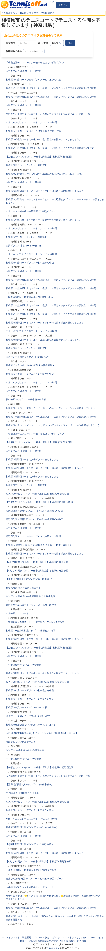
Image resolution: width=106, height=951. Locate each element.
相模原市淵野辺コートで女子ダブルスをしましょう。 (33, 459)
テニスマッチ (53, 948)
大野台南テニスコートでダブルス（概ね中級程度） (32, 605)
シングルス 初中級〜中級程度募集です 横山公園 (30, 596)
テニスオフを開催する (43, 13)
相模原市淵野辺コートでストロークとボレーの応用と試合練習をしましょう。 (46, 191)
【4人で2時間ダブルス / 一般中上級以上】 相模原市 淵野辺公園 (38, 861)
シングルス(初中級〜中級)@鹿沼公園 (25, 750)
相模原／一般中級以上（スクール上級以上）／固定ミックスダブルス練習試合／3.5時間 (51, 88)
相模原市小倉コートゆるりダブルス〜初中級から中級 (33, 79)
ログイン (62, 5)
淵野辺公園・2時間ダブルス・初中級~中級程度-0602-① (34, 519)
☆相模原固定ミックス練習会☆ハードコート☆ (30, 887)
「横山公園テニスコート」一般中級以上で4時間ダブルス (35, 62)
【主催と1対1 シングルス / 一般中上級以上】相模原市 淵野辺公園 (39, 502)
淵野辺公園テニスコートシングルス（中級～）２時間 (33, 536)
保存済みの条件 (14, 51)
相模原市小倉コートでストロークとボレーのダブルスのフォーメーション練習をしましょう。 (54, 425)
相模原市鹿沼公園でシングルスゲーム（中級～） (31, 724)
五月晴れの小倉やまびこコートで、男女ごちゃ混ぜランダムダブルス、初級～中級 (48, 776)
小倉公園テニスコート (17, 613)
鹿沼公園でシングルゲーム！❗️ (22, 741)
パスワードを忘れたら (44, 937)
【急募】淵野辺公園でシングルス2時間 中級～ (29, 844)
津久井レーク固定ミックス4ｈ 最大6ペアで (28, 357)
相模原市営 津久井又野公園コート (23, 588)
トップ (51, 2)
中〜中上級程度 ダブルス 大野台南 (23, 665)
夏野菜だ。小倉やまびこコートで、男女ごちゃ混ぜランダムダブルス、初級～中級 (48, 114)
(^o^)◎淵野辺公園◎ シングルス (22, 793)
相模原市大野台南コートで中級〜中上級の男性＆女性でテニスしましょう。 (45, 173)
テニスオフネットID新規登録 (16, 13)
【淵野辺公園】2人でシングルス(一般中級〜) (29, 579)
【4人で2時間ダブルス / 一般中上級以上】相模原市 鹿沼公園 (37, 562)
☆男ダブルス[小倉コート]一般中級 (23, 71)
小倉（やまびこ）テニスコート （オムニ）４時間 (31, 122)
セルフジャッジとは (93, 937)
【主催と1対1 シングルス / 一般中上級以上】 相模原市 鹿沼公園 (39, 156)
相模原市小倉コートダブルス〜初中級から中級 (30, 262)
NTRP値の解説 (67, 941)
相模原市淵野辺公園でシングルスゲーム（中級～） (32, 827)
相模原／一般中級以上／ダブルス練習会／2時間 (30, 630)
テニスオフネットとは (69, 937)
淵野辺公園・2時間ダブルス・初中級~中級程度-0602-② (34, 511)
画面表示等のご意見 (47, 941)
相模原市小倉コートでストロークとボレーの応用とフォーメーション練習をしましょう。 (51, 408)
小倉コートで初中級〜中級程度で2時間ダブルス (30, 211)
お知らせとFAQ (28, 941)
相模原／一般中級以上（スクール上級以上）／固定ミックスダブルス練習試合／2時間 (50, 148)
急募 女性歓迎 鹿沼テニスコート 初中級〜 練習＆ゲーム (34, 878)
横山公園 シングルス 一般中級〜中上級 (26, 399)
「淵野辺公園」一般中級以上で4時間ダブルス (29, 297)
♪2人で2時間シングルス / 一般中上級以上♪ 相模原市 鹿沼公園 (37, 493)
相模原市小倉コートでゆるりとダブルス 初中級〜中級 (33, 131)
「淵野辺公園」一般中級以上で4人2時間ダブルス (31, 870)
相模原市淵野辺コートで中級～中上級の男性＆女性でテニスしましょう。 (43, 339)
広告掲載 (81, 941)
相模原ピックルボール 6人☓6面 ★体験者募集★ (30, 365)
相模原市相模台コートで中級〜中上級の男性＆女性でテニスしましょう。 (43, 139)
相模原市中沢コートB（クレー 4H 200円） (28, 165)
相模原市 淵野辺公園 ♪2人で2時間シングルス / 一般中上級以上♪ (38, 545)
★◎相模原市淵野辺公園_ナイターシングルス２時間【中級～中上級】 (42, 733)
